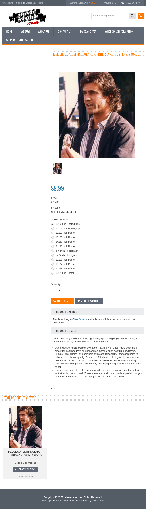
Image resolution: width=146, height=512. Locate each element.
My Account (7, 3)
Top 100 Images (12, 74)
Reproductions (11, 87)
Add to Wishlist (24, 221)
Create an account (34, 3)
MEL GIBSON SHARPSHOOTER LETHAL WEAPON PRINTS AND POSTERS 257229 (25, 197)
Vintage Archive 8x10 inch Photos (21, 68)
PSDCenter (98, 503)
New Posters (10, 93)
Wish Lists (110, 3)
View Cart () (133, 3)
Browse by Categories (15, 80)
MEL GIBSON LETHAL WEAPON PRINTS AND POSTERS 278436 (25, 453)
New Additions (11, 61)
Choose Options (26, 214)
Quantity (55, 284)
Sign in (19, 3)
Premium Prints (12, 100)
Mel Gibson (80, 319)
